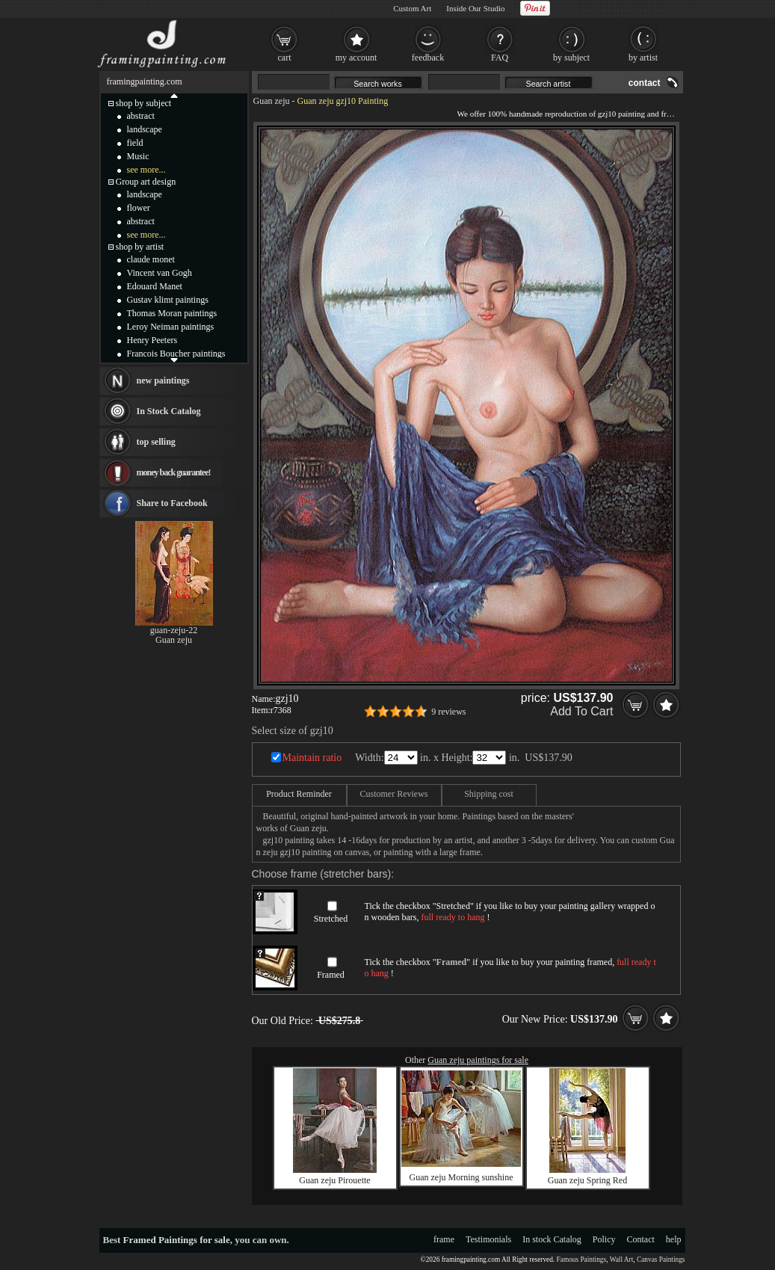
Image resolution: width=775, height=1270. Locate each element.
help (674, 1239)
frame (443, 1239)
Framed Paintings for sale (176, 1239)
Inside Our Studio (475, 8)
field (135, 143)
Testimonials (488, 1239)
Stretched (331, 918)
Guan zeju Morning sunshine (461, 1177)
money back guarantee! (174, 472)
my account (356, 57)
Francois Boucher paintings (176, 353)
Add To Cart (581, 711)
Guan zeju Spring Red (587, 1180)
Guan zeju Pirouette (334, 1180)
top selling (156, 442)
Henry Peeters (152, 340)
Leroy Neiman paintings (170, 326)
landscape (144, 129)
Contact (641, 1239)
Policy (604, 1239)
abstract (141, 116)
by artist (643, 57)
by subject (571, 57)
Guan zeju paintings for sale (477, 1060)
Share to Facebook (172, 503)
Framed (331, 975)
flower (138, 208)
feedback (428, 57)
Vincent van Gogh (159, 273)
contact (645, 83)
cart (284, 57)
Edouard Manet (154, 286)
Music (138, 156)
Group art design (146, 181)
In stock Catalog (551, 1239)
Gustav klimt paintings (168, 300)
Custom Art (412, 8)
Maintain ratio (312, 757)
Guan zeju (271, 101)
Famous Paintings (582, 1259)
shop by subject (144, 103)
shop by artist (140, 246)
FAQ (499, 57)
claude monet (151, 259)
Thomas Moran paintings (172, 313)
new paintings (163, 380)
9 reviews (448, 711)
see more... (146, 169)
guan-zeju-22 (173, 630)
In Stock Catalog (169, 411)
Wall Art (622, 1259)
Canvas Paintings (661, 1259)
